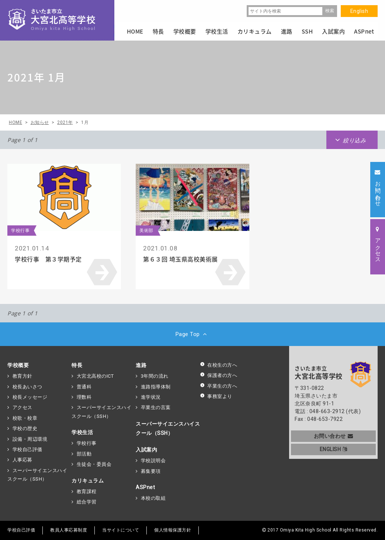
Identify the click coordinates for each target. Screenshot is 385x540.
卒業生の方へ (218, 386)
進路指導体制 (156, 387)
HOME (135, 31)
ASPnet (145, 487)
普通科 (84, 387)
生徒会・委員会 (94, 464)
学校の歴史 (25, 428)
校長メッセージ (30, 397)
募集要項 (151, 471)
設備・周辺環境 (30, 439)
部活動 (84, 454)
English (359, 11)
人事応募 (22, 460)
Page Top (193, 334)
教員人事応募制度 (68, 530)
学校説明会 (153, 460)
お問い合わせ (333, 436)
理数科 (84, 397)
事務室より (216, 396)
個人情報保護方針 (172, 530)
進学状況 (151, 397)
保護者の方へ (218, 375)
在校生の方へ (218, 365)
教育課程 (87, 491)
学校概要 (18, 365)
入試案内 (146, 450)
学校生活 (82, 432)
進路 (141, 365)
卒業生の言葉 (156, 407)
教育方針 (22, 376)
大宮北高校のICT (95, 376)
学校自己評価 (27, 449)
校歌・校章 (25, 418)
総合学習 (87, 502)
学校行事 (87, 443)
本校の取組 (153, 498)
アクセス (22, 407)
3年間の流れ (155, 376)
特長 (77, 365)
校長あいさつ (27, 387)
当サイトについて (120, 530)
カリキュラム (88, 481)
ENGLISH (333, 449)
